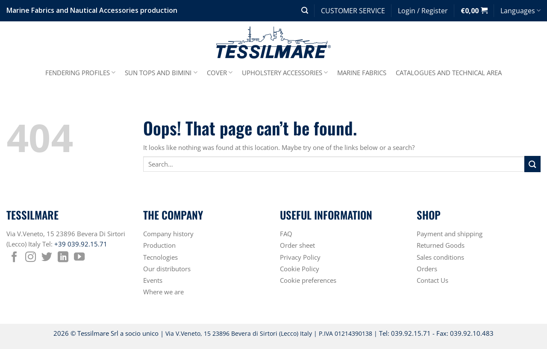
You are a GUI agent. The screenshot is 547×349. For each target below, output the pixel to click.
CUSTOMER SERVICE (353, 10)
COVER (219, 72)
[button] (304, 10)
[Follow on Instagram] (30, 258)
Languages (520, 10)
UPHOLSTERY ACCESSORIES (285, 72)
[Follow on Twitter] (46, 258)
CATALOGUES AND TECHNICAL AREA (449, 72)
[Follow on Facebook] (14, 258)
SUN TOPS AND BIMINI (161, 72)
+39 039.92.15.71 (80, 244)
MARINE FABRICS (361, 72)
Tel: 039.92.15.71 (405, 333)
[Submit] (532, 164)
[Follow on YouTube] (79, 258)
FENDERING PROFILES (80, 72)
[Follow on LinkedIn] (63, 258)
